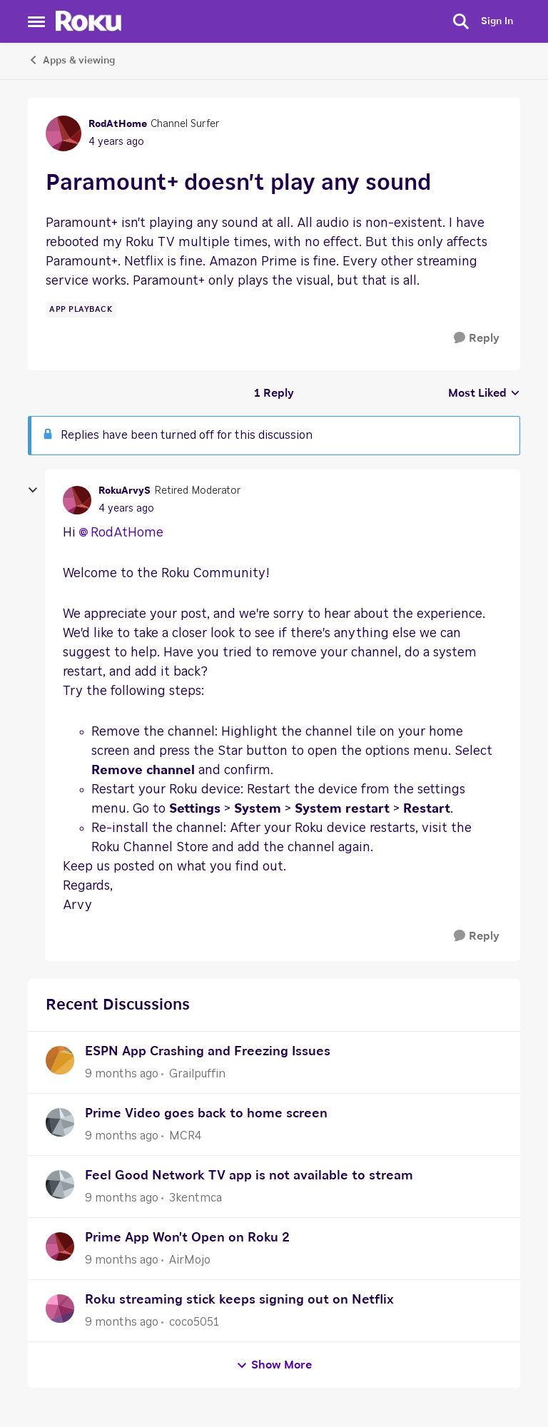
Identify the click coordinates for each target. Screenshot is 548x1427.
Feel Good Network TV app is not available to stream (249, 1175)
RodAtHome (127, 533)
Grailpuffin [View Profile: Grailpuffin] (197, 1074)
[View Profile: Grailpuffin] (60, 1060)
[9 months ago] (121, 1073)
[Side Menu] (36, 21)
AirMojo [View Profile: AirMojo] (189, 1260)
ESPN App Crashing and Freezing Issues (207, 1051)
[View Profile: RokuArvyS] (77, 500)
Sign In (497, 21)
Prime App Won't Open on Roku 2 (187, 1238)
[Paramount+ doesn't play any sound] (126, 509)
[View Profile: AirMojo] (60, 1246)
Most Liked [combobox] (484, 394)
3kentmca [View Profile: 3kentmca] (195, 1198)
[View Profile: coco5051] (60, 1308)
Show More (274, 1365)
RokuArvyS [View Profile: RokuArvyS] (124, 491)
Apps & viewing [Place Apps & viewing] (71, 60)
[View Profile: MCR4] (60, 1122)
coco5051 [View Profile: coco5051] (194, 1322)
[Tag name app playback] (81, 310)
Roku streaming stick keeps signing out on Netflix (239, 1300)
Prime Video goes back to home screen (206, 1113)
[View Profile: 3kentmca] (60, 1184)
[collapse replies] (32, 490)
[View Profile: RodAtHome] (63, 133)
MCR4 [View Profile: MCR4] (185, 1136)
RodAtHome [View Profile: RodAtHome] (117, 124)
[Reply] (476, 338)
